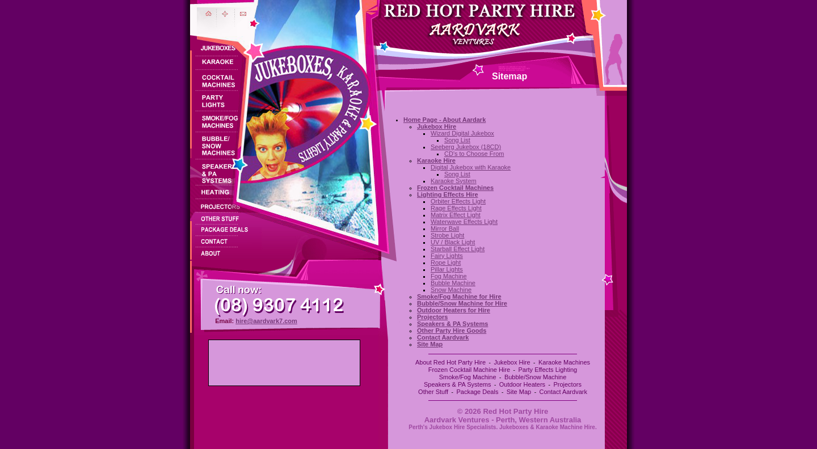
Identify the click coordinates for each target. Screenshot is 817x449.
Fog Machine (449, 276)
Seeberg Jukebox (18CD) (466, 146)
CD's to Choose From (474, 153)
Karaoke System (454, 180)
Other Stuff (433, 391)
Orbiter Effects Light (458, 201)
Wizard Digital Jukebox (462, 133)
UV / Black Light (453, 242)
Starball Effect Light (458, 248)
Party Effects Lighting (547, 369)
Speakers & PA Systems (457, 384)
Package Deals (477, 391)
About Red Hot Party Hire (450, 362)
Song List (457, 140)
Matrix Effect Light (456, 214)
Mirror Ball (445, 228)
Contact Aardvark (563, 391)
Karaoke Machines (564, 362)
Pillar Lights (447, 269)
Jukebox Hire (512, 362)
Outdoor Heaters (522, 384)
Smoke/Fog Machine (467, 377)
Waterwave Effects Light (464, 221)
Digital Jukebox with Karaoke (471, 167)
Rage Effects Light (456, 208)
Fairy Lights (447, 255)
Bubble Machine (453, 282)
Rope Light (446, 262)
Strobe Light (447, 235)
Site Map (519, 391)
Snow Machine (451, 289)
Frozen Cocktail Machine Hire (469, 369)
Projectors (567, 384)
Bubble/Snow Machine (535, 377)
